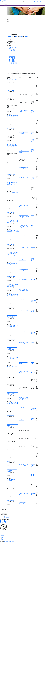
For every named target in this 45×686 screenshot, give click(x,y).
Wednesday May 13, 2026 (33, 450)
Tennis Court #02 (12, 46)
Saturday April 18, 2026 (11, 76)
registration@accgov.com (8, 511)
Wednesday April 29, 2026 (33, 243)
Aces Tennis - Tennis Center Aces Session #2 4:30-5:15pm (23, 107)
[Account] (9, 20)
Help (2, 532)
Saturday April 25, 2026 (32, 201)
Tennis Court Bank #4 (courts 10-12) (15, 61)
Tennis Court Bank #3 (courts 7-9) (14, 60)
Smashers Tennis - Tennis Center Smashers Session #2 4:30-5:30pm (24, 117)
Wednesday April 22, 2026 (33, 163)
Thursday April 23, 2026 (11, 189)
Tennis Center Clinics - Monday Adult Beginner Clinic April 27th (23, 232)
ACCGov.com (3, 518)
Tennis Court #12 (12, 57)
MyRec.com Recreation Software (9, 536)
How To (2, 534)
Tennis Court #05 (12, 49)
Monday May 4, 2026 (10, 282)
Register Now (10, 28)
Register (8, 13)
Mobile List (26, 31)
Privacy (2, 530)
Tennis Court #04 (12, 48)
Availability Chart (10, 31)
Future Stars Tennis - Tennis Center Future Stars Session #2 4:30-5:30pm (12, 248)
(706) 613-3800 (6, 512)
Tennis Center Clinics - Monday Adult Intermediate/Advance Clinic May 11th (12, 419)
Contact (8, 18)
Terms (2, 528)
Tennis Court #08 (12, 52)
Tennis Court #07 (12, 51)
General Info (9, 16)
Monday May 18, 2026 (10, 495)
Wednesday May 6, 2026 (11, 324)
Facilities (8, 14)
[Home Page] (9, 11)
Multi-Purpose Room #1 (13, 42)
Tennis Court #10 (12, 54)
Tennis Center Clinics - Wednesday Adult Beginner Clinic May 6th (23, 328)
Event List (21, 31)
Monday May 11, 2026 (10, 390)
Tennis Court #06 (12, 50)
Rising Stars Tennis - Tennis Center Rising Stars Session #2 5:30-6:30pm (23, 127)
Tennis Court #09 (12, 53)
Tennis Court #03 (12, 47)
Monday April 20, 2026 (32, 107)
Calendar (16, 31)
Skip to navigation (3, 0)
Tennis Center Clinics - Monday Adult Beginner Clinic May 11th (23, 414)
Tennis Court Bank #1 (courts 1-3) (14, 58)
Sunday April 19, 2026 (10, 85)
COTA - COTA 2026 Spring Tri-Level (12, 75)
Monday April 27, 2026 (10, 207)
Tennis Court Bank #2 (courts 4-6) (14, 59)
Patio (10, 44)
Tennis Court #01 (12, 45)
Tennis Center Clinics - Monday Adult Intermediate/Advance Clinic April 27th (12, 237)
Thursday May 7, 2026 (10, 354)
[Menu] (7, 26)
